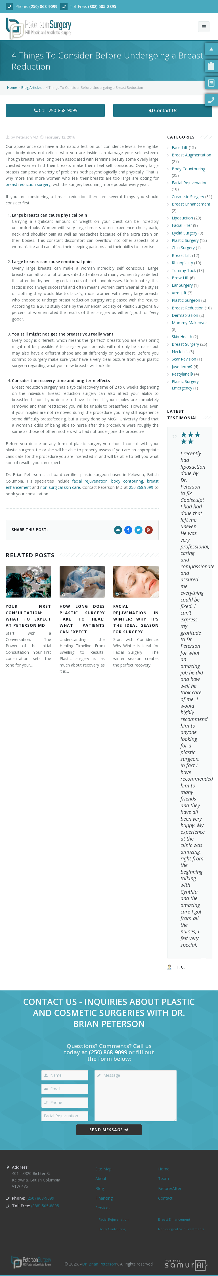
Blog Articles (31, 87)
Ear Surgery (182, 285)
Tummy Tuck (184, 270)
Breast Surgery (185, 344)
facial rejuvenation (90, 481)
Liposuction (182, 218)
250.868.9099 (141, 487)
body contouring (127, 481)
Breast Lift (181, 255)
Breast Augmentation (191, 155)
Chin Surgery (183, 247)
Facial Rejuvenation (189, 182)
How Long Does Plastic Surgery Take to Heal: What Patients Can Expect (82, 619)
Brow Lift (180, 277)
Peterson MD (26, 137)
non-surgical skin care (60, 487)
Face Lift (180, 147)
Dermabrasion (185, 315)
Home (12, 87)
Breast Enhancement (191, 204)
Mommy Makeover (189, 322)
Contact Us (162, 110)
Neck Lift (180, 351)
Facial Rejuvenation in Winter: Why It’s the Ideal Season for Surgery (136, 619)
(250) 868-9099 (43, 6)
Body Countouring (188, 168)
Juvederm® (182, 366)
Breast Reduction (188, 308)
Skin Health (182, 336)
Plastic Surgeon (186, 300)
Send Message (108, 1129)
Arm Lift (179, 293)
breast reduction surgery (28, 184)
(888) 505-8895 (102, 6)
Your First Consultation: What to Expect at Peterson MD (28, 616)
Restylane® (182, 374)
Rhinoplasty (182, 262)
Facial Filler (182, 225)
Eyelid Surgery (184, 233)
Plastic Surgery (185, 240)
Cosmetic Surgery (188, 196)
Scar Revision (184, 359)
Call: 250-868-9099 (55, 110)
